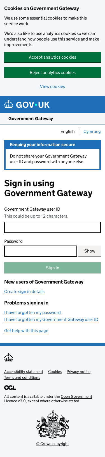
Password (13, 241)
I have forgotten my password (32, 312)
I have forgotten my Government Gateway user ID (51, 319)
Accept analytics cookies (52, 57)
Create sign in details (24, 291)
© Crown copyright (52, 443)
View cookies (52, 86)
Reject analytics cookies (53, 72)
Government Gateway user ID (32, 209)
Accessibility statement (23, 371)
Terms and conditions (22, 377)
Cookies (55, 371)
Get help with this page (26, 330)
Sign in (52, 267)
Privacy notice (78, 371)
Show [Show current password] (89, 251)
